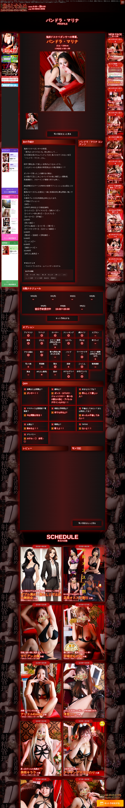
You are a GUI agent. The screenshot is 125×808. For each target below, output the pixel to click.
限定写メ (90, 769)
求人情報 (44, 774)
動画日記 (98, 769)
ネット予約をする (62, 318)
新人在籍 (63, 769)
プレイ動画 (72, 769)
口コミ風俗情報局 (10, 192)
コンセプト (45, 769)
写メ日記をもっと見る (62, 134)
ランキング (35, 769)
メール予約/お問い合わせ (84, 774)
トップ (6, 769)
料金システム (16, 769)
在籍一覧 (26, 769)
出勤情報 (54, 769)
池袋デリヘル (9, 189)
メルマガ (35, 774)
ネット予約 (100, 774)
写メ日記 (81, 769)
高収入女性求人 (55, 774)
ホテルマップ (26, 774)
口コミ (106, 769)
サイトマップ (68, 774)
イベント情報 (115, 769)
